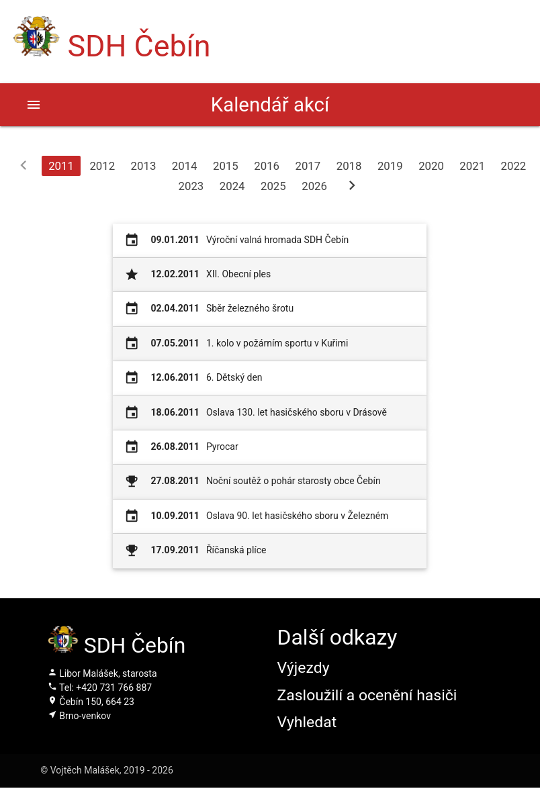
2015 (225, 166)
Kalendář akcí (270, 104)
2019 (390, 166)
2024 (232, 186)
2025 (273, 186)
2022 (514, 166)
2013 (143, 166)
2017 (307, 166)
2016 (266, 166)
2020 (431, 166)
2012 (102, 166)
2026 (314, 186)
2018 (349, 166)
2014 (184, 166)
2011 (61, 166)
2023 (191, 186)
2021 (472, 166)
